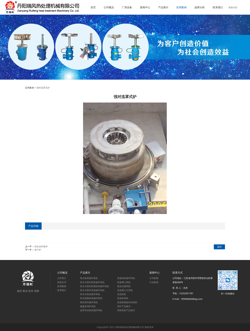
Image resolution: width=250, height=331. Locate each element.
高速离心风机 (124, 282)
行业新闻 (153, 282)
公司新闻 (153, 278)
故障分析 (200, 7)
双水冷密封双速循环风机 (92, 290)
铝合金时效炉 (41, 246)
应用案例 (181, 7)
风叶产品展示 (124, 306)
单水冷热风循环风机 (90, 294)
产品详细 (33, 226)
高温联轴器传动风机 (127, 302)
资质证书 (61, 282)
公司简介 (61, 278)
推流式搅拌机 (124, 286)
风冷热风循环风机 (89, 278)
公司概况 (109, 7)
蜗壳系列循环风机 (89, 302)
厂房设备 (127, 7)
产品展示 (163, 7)
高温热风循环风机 (126, 278)
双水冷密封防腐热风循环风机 (94, 286)
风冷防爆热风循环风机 (91, 298)
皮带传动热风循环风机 (91, 310)
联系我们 (218, 7)
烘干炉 (37, 249)
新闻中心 (145, 7)
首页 (93, 7)
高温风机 (121, 294)
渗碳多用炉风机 (88, 306)
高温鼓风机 (122, 298)
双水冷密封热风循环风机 (92, 282)
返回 (219, 246)
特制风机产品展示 (126, 310)
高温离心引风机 (125, 290)
